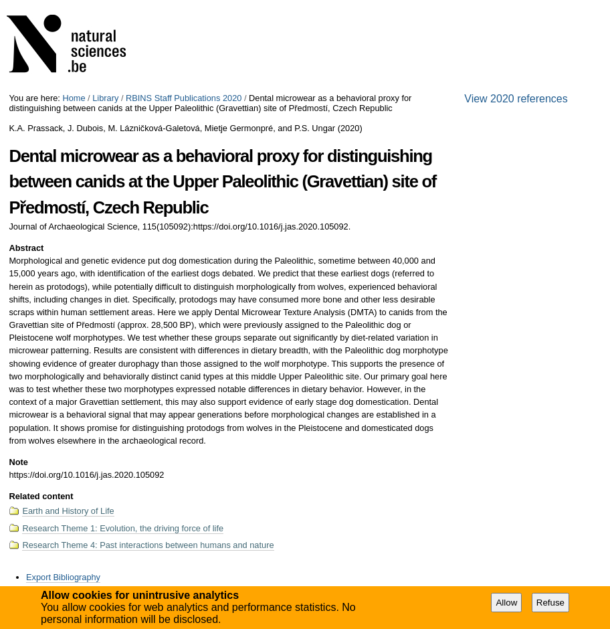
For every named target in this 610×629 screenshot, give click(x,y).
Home (73, 98)
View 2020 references (515, 98)
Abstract (26, 248)
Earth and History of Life (68, 511)
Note (18, 462)
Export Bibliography (63, 577)
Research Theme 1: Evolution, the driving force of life (122, 528)
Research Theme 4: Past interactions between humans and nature (148, 545)
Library (105, 98)
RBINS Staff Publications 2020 (183, 98)
